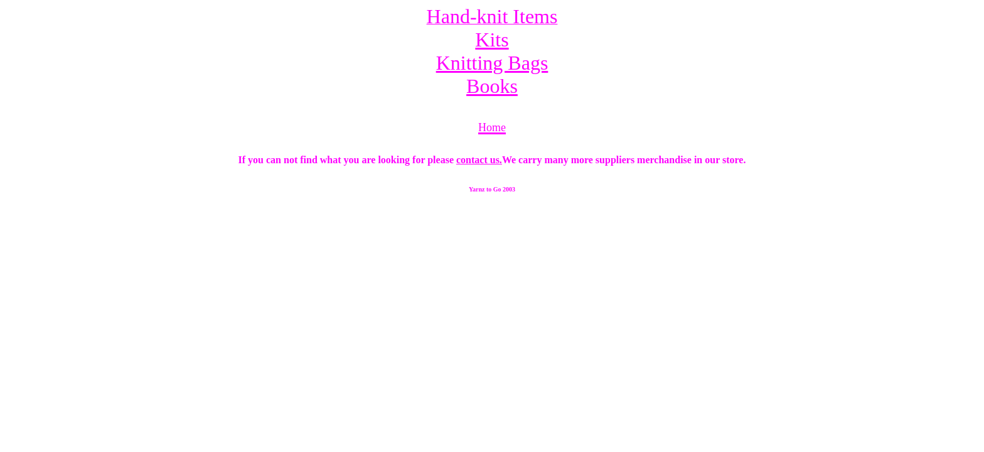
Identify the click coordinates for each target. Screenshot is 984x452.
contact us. (479, 159)
